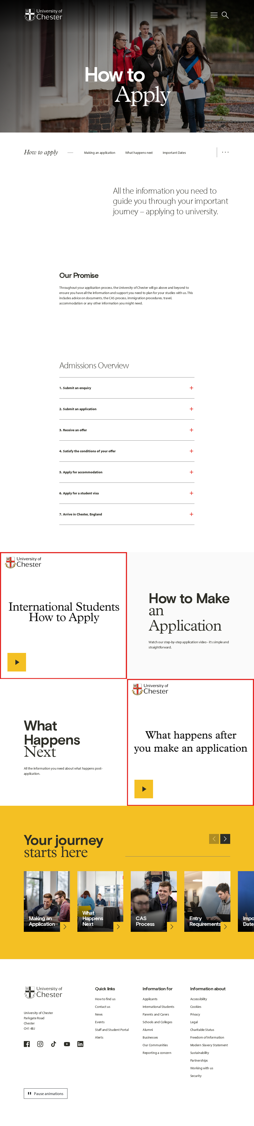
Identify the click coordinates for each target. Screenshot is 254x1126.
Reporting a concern (157, 1052)
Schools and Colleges (157, 1022)
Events (99, 1022)
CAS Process (145, 921)
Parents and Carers (156, 1014)
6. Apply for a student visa (79, 493)
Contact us (102, 1006)
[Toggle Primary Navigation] (214, 15)
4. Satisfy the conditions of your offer (87, 451)
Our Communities (155, 1045)
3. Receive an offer (73, 430)
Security (196, 1075)
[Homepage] (43, 15)
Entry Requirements (205, 921)
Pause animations (45, 1093)
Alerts (99, 1037)
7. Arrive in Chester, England (80, 514)
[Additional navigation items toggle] (223, 152)
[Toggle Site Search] (225, 15)
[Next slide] (225, 839)
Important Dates (174, 152)
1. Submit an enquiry (75, 388)
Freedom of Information (207, 1037)
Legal (194, 1022)
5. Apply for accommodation (80, 472)
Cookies (195, 1006)
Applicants (150, 999)
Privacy (195, 1014)
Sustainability (199, 1052)
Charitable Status (202, 1029)
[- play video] (16, 662)
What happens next (139, 152)
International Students (158, 1006)
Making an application (99, 152)
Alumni (148, 1029)
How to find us (105, 999)
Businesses (150, 1037)
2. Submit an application (77, 409)
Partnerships (199, 1060)
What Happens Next (92, 918)
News (99, 1014)
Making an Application (42, 921)
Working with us (201, 1068)
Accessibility (198, 999)
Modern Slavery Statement (209, 1045)
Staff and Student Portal (111, 1029)
